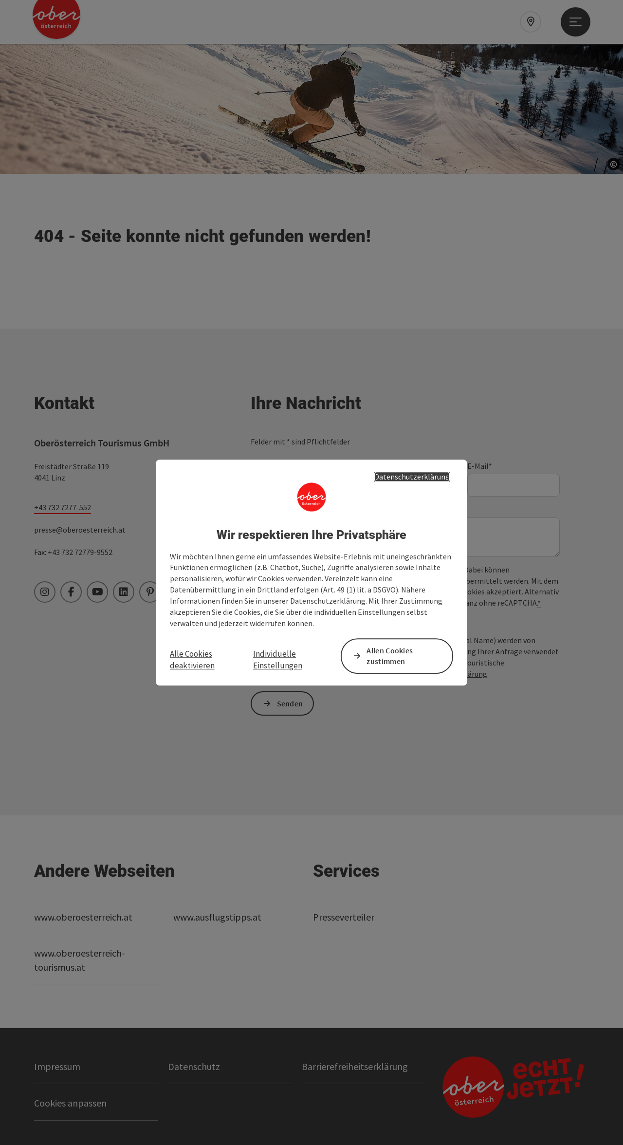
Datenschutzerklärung (412, 476)
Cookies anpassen (70, 1103)
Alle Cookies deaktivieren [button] (192, 659)
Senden (290, 703)
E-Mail (479, 466)
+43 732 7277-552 (62, 507)
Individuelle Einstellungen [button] (277, 659)
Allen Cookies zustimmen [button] (389, 656)
